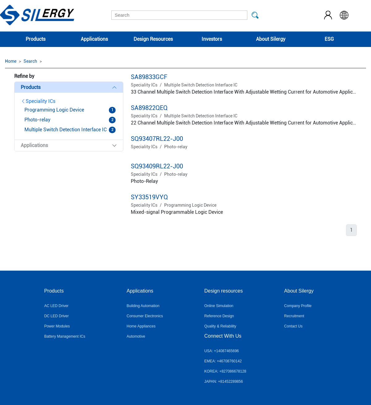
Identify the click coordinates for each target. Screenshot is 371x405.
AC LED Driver (56, 306)
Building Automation (143, 306)
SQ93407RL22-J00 (157, 138)
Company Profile (298, 306)
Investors (212, 39)
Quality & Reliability (220, 326)
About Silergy (270, 39)
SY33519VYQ (149, 197)
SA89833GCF (149, 77)
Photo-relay (175, 146)
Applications (94, 39)
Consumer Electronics (145, 316)
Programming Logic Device (190, 205)
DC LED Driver (56, 316)
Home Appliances (141, 326)
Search (30, 61)
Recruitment (294, 316)
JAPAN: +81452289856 (223, 381)
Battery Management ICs (64, 336)
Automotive (136, 336)
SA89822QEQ (149, 108)
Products (35, 39)
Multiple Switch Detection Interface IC (200, 84)
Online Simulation (218, 306)
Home (10, 61)
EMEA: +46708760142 (223, 361)
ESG (329, 39)
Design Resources (153, 39)
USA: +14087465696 (221, 351)
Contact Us (293, 326)
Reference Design (219, 316)
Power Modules (57, 326)
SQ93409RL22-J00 (157, 166)
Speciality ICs (38, 101)
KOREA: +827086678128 (225, 371)
